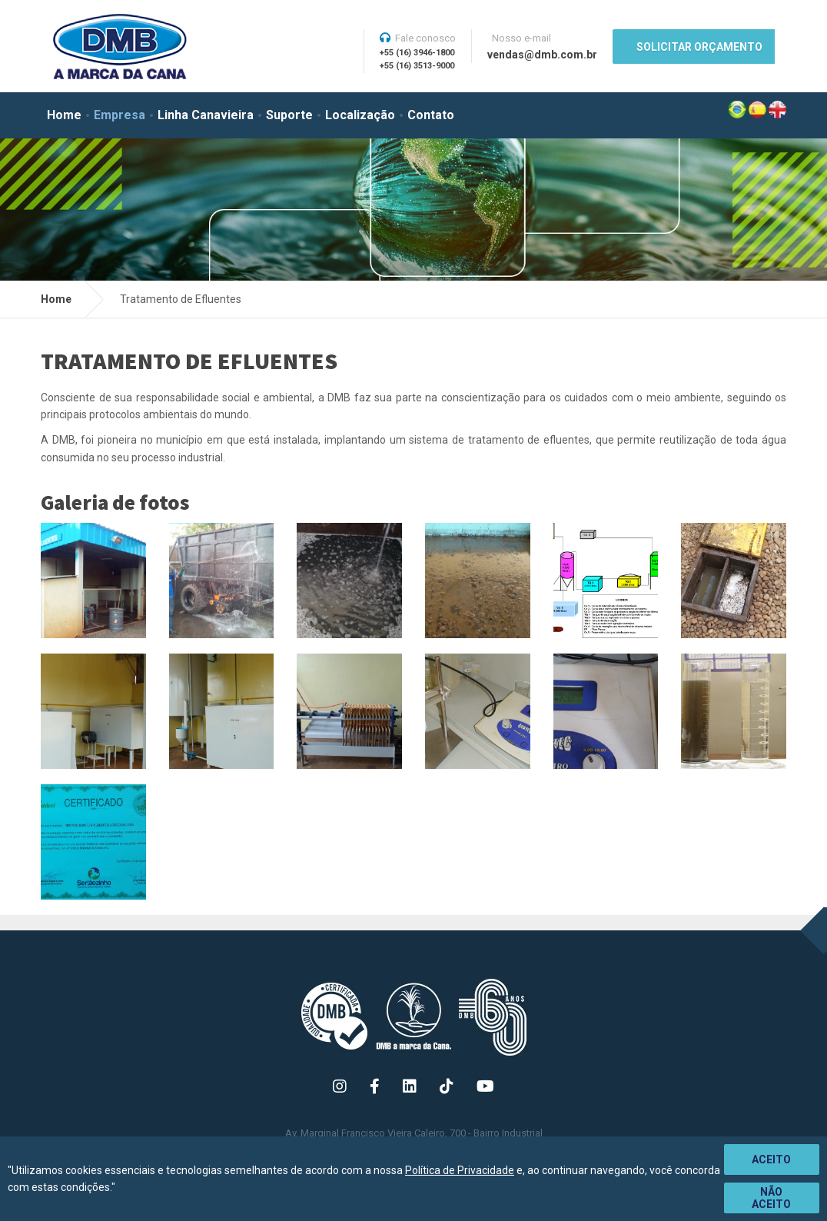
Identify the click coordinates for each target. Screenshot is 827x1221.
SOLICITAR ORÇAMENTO (699, 47)
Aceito (771, 1159)
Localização (360, 115)
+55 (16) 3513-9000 (417, 66)
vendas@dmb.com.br (542, 54)
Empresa (119, 115)
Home (64, 115)
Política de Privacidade (459, 1170)
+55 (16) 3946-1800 (417, 53)
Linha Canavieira (206, 115)
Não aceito (771, 1198)
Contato (430, 115)
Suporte (289, 115)
